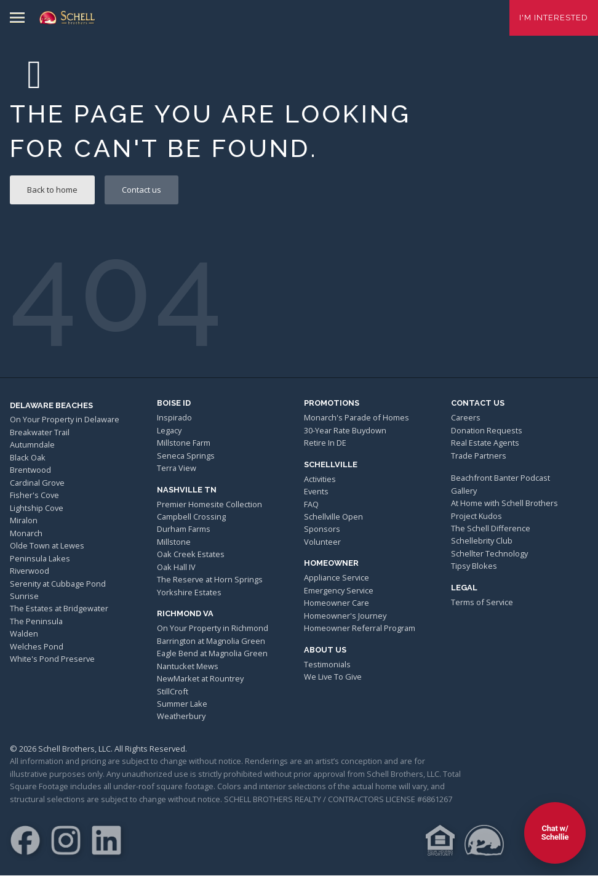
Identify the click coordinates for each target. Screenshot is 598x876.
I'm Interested (553, 17)
